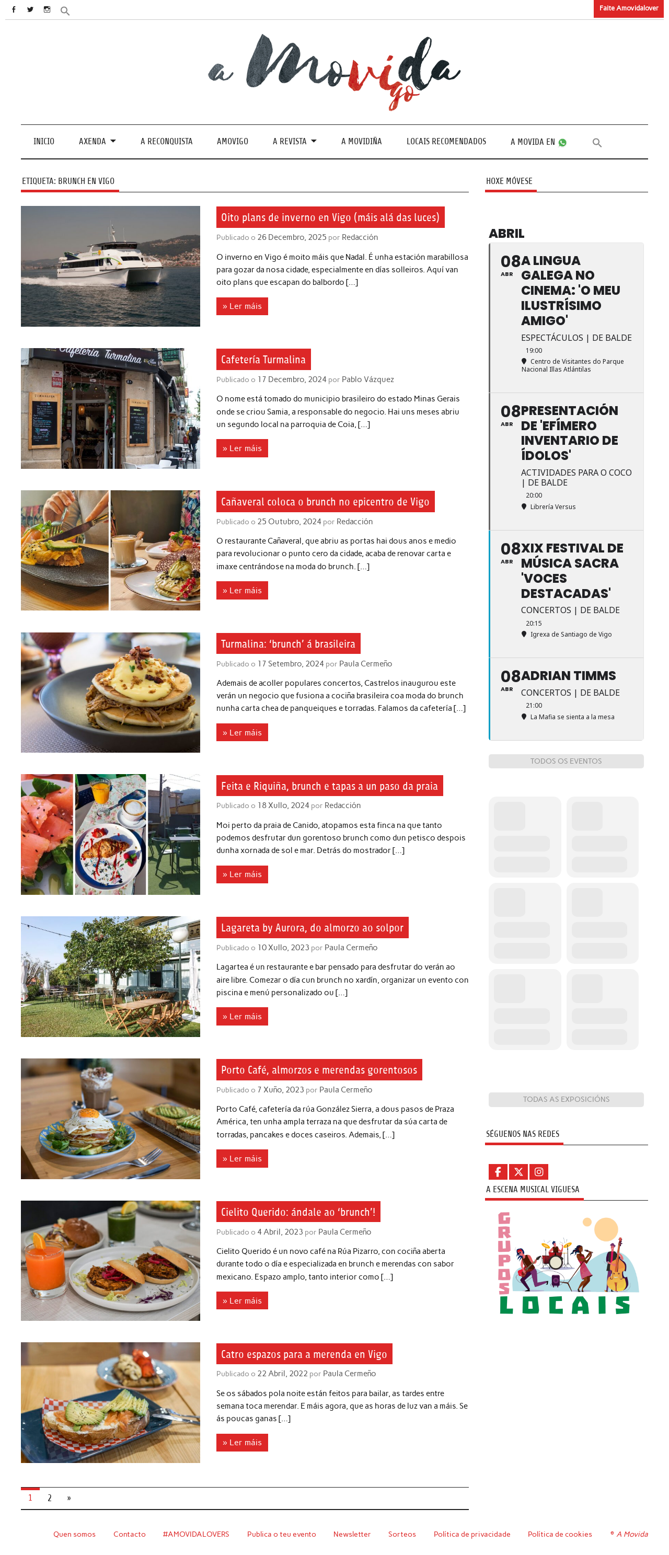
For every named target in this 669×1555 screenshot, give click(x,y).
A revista (290, 141)
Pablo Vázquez (364, 379)
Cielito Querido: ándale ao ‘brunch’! (308, 1211)
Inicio (43, 141)
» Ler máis (240, 323)
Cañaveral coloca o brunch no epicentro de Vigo (340, 501)
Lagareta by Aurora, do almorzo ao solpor (326, 927)
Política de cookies (561, 1533)
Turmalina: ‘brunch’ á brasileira (299, 643)
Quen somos (74, 1533)
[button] (76, 10)
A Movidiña (361, 141)
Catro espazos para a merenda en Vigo (317, 1353)
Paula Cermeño (363, 663)
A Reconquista (167, 141)
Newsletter (354, 1533)
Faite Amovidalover (629, 8)
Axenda (92, 141)
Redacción (357, 255)
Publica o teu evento (283, 1533)
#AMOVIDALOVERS (197, 1533)
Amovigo (232, 141)
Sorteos (404, 1533)
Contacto (129, 1533)
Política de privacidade (473, 1533)
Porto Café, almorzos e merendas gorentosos (333, 1069)
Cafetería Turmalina (269, 359)
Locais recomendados (446, 141)
